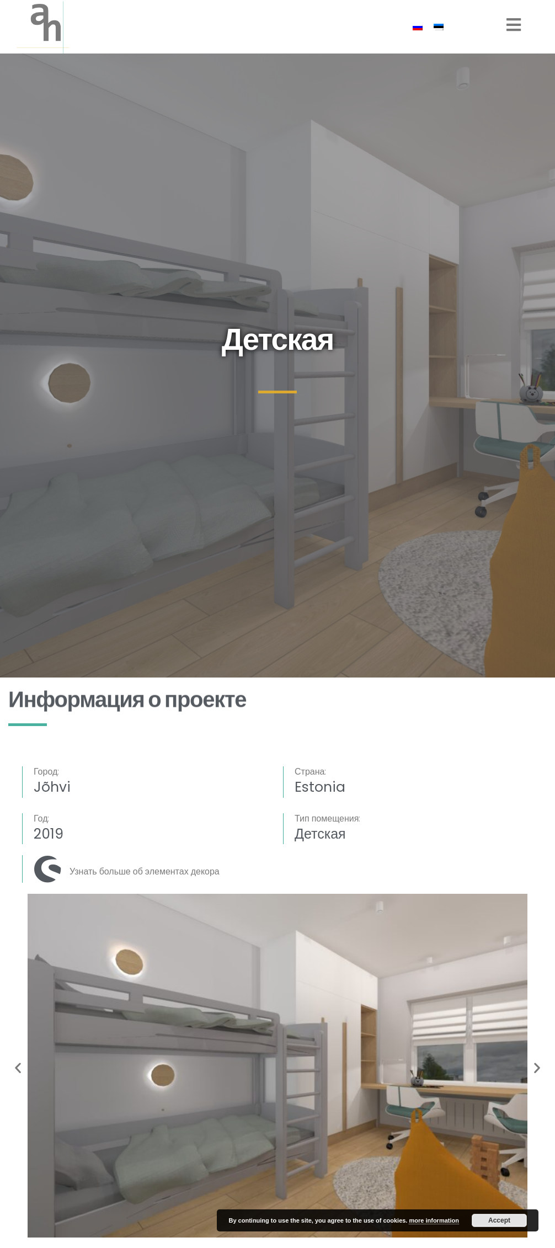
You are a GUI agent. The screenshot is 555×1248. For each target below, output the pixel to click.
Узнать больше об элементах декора (145, 871)
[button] (18, 1068)
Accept (499, 1220)
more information (433, 1220)
